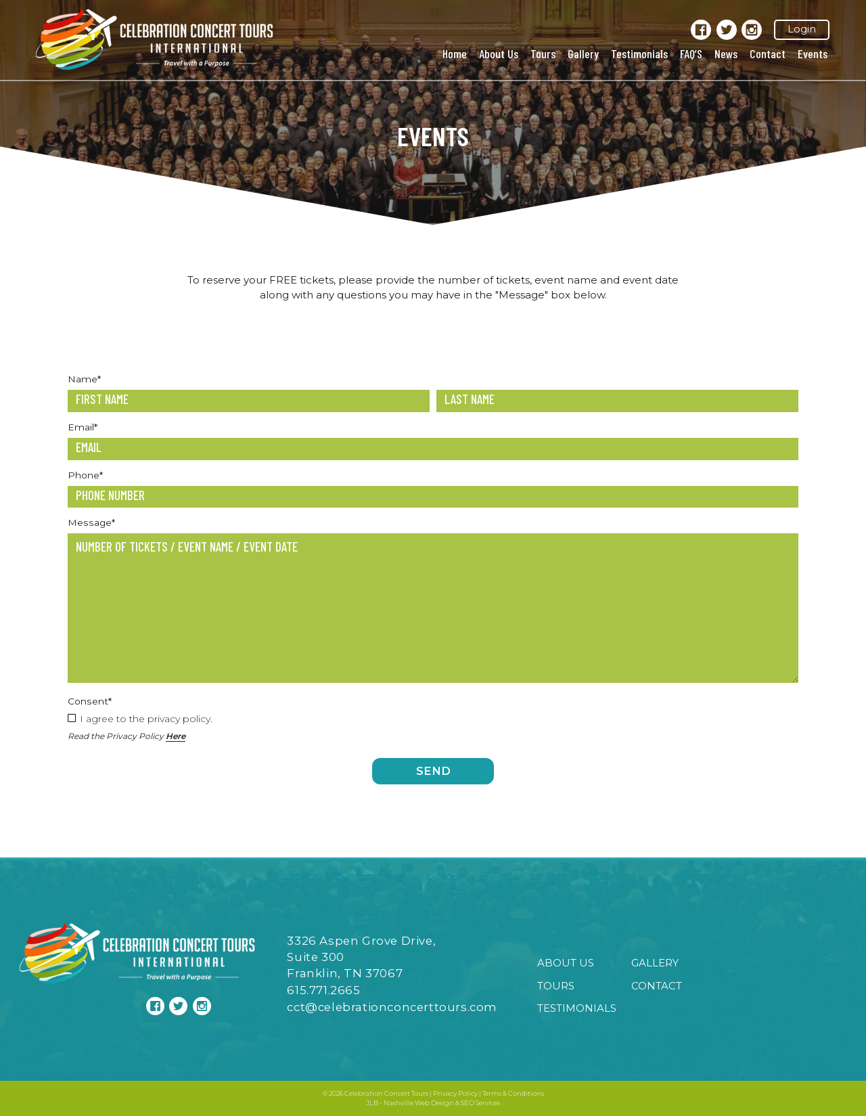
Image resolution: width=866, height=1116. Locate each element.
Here (175, 736)
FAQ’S (691, 53)
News (725, 53)
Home (454, 53)
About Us (498, 53)
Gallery (583, 53)
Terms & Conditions (513, 1093)
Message (91, 522)
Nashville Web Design (419, 1103)
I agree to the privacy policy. (146, 719)
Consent (90, 701)
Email (82, 427)
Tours (542, 53)
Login (802, 29)
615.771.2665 (323, 990)
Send (433, 771)
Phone (85, 475)
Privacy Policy (455, 1093)
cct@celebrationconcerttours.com (392, 1007)
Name (84, 379)
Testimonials (639, 53)
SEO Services (480, 1103)
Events (812, 53)
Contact (767, 53)
